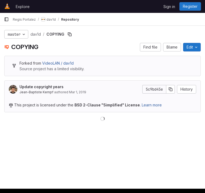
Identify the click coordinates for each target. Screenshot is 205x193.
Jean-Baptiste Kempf (36, 92)
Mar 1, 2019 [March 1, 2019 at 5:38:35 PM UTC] (77, 92)
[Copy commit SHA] (170, 89)
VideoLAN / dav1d (58, 63)
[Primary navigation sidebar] (6, 19)
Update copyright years (41, 86)
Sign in (169, 6)
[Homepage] (7, 6)
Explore (23, 6)
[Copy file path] (69, 34)
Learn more (152, 105)
